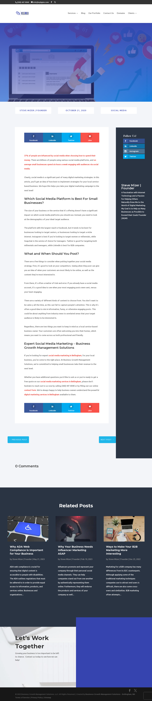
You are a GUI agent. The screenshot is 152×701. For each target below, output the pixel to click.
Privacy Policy (37, 698)
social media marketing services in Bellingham (60, 381)
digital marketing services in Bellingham (41, 394)
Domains (121, 13)
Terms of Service (22, 698)
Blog (83, 13)
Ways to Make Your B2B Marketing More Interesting (122, 550)
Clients (131, 13)
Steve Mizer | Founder (33, 110)
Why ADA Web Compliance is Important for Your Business (26, 550)
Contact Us (108, 13)
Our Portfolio (94, 13)
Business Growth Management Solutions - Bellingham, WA (110, 694)
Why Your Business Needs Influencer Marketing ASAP (75, 550)
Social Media (119, 110)
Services (72, 13)
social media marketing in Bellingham (65, 355)
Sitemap (47, 698)
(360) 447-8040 (23, 2)
